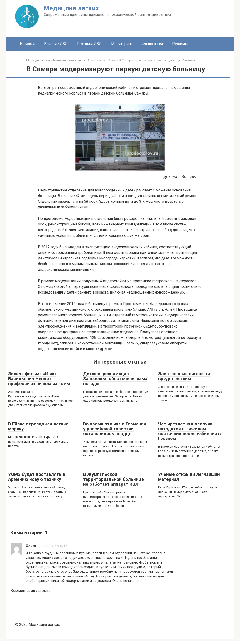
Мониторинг (121, 44)
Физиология (152, 44)
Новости (27, 44)
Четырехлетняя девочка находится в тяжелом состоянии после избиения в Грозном (189, 431)
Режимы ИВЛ (89, 44)
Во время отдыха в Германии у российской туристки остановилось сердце (114, 428)
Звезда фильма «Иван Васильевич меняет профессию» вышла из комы (39, 378)
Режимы (180, 44)
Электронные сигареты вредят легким (184, 376)
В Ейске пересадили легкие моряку (38, 426)
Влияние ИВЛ (56, 44)
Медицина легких (71, 8)
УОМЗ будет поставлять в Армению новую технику (36, 477)
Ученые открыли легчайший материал (189, 477)
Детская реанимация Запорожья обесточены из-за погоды (115, 378)
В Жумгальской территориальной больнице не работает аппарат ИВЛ (113, 479)
